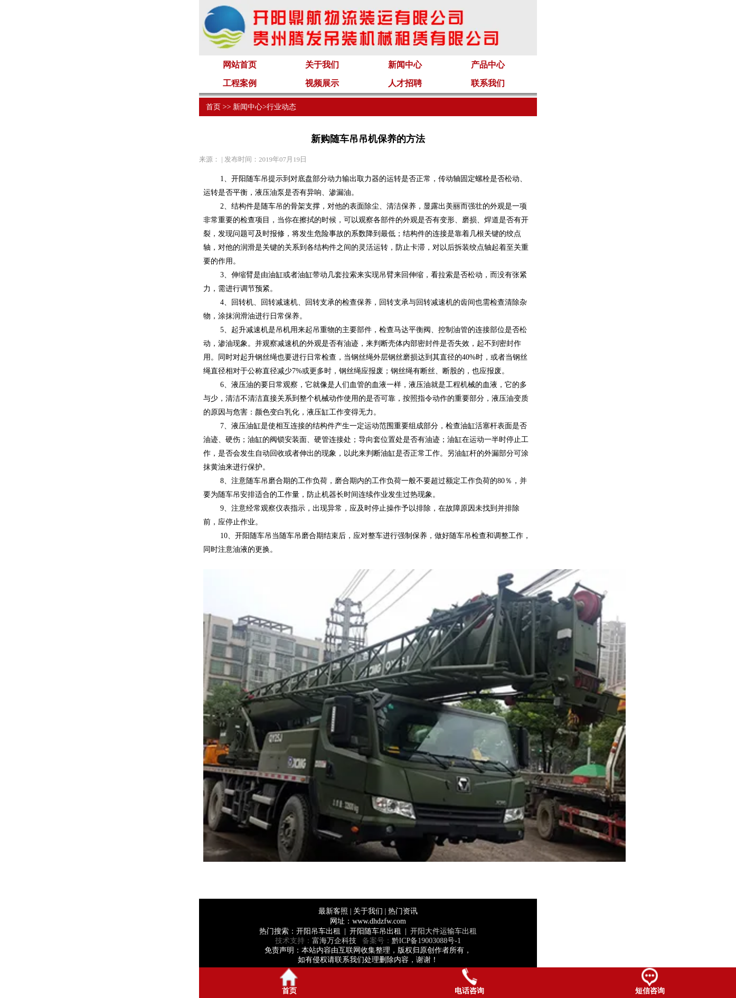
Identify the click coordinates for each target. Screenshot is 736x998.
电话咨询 (469, 981)
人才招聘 (405, 83)
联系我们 (488, 83)
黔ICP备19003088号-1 (426, 941)
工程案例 (240, 83)
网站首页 (240, 64)
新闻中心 (405, 64)
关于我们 (322, 64)
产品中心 (488, 64)
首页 (213, 106)
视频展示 (322, 83)
